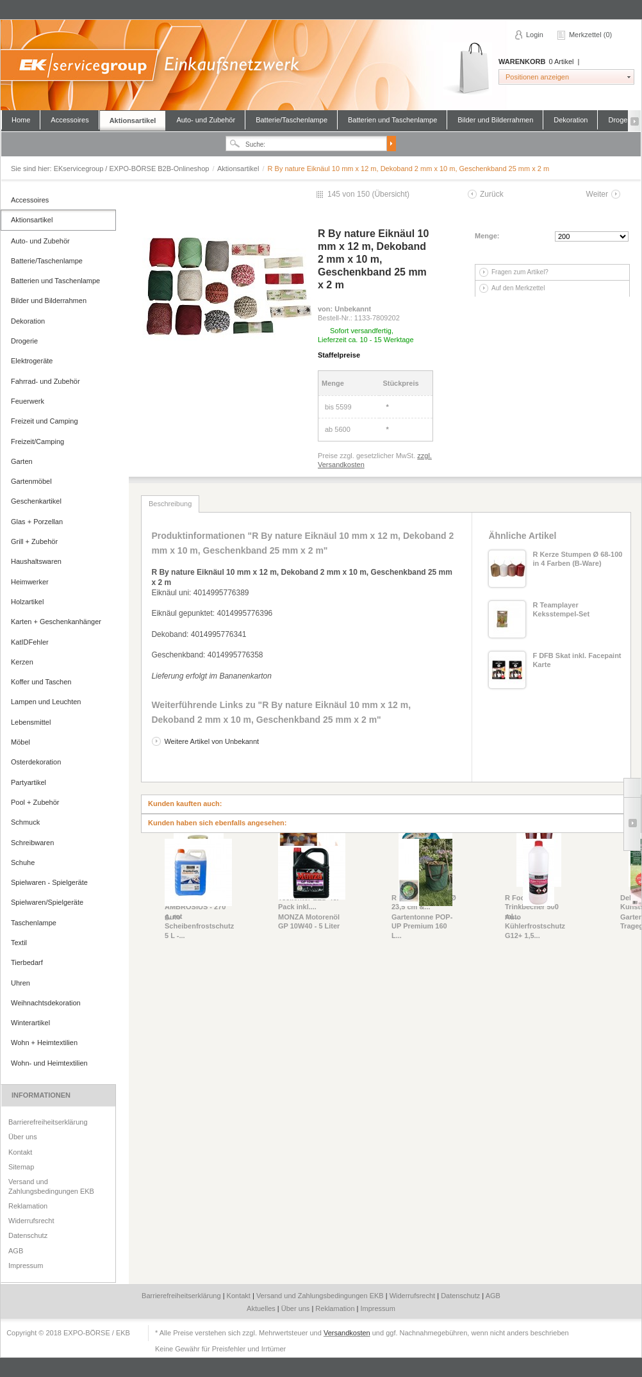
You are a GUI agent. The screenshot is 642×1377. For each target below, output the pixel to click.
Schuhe (23, 862)
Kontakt (20, 1152)
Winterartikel (30, 1023)
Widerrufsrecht (31, 1220)
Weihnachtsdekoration (46, 1003)
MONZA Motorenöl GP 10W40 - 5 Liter (309, 921)
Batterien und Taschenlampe (392, 120)
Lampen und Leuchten (46, 701)
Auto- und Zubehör (205, 120)
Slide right (632, 824)
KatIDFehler (30, 642)
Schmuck (25, 822)
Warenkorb (467, 68)
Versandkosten (347, 1333)
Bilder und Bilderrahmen (495, 120)
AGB (15, 1251)
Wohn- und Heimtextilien (49, 1063)
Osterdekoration (36, 762)
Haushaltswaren (36, 561)
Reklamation (27, 1206)
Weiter (597, 194)
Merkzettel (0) (590, 34)
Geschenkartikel (36, 501)
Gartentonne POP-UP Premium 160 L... (421, 926)
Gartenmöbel (31, 481)
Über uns (22, 1137)
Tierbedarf (27, 962)
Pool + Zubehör (35, 802)
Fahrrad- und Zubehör (45, 381)
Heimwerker (30, 582)
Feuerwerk (27, 401)
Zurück (492, 194)
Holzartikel (27, 602)
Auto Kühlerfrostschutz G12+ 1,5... (535, 926)
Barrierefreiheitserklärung (48, 1122)
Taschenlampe (33, 923)
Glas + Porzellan (37, 521)
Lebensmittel (31, 722)
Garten (22, 461)
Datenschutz (27, 1235)
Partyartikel (28, 782)
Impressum (25, 1265)
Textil (19, 942)
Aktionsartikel (133, 120)
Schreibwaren (32, 842)
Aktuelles (262, 1308)
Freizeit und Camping (44, 421)
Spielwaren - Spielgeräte (49, 882)
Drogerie (24, 341)
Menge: (487, 236)
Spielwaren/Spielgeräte (47, 902)
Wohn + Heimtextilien (44, 1042)
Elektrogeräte (32, 361)
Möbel (20, 742)
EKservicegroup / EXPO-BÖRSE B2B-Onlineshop (320, 65)
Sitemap (21, 1167)
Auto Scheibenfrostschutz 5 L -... (198, 926)
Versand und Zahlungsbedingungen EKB (51, 1186)
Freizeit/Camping (37, 441)
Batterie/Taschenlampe (291, 120)
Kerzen (22, 662)
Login (534, 34)
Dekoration (571, 120)
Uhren (20, 983)
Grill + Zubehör (34, 541)
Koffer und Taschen (41, 682)
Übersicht (390, 194)
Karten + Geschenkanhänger (56, 621)
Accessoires (69, 120)
